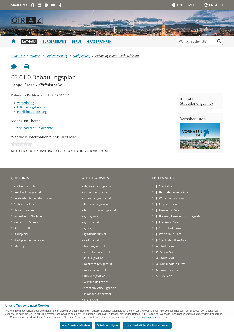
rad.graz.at (91, 240)
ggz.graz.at (91, 222)
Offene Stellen (23, 228)
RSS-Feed (166, 276)
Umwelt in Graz (170, 210)
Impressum (164, 317)
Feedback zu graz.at (27, 192)
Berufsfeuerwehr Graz (174, 192)
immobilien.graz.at (97, 252)
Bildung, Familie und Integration (181, 216)
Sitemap (19, 246)
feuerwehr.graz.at (96, 204)
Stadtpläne (21, 234)
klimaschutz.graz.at (97, 294)
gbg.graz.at (92, 216)
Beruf (77, 41)
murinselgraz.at (95, 270)
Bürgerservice (54, 41)
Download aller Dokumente (33, 128)
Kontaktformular (25, 186)
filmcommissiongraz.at (100, 210)
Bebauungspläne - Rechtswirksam (117, 56)
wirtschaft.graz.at (96, 282)
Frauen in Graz (169, 222)
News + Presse (24, 210)
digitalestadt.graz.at (98, 186)
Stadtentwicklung (57, 56)
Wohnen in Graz (170, 234)
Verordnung (25, 103)
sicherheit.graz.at (96, 192)
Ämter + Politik (24, 204)
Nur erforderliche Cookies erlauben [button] (147, 325)
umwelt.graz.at (94, 276)
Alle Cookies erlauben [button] (76, 325)
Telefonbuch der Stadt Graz (33, 198)
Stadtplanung (81, 56)
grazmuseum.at (95, 234)
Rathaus (29, 41)
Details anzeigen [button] (107, 325)
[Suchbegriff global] (197, 41)
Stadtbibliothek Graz (173, 240)
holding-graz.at (94, 246)
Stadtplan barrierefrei (29, 240)
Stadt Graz (19, 5)
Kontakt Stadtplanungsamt (196, 101)
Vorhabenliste (193, 118)
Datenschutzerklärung (144, 317)
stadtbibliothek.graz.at (100, 288)
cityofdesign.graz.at (97, 198)
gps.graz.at (92, 228)
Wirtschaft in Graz (171, 198)
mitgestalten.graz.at (98, 264)
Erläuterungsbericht (31, 107)
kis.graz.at (91, 300)
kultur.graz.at (93, 258)
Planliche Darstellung (32, 112)
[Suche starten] (219, 41)
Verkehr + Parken (26, 222)
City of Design (168, 204)
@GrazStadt (168, 252)
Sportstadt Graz (170, 228)
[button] (216, 5)
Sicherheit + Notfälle (28, 216)
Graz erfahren (99, 41)
